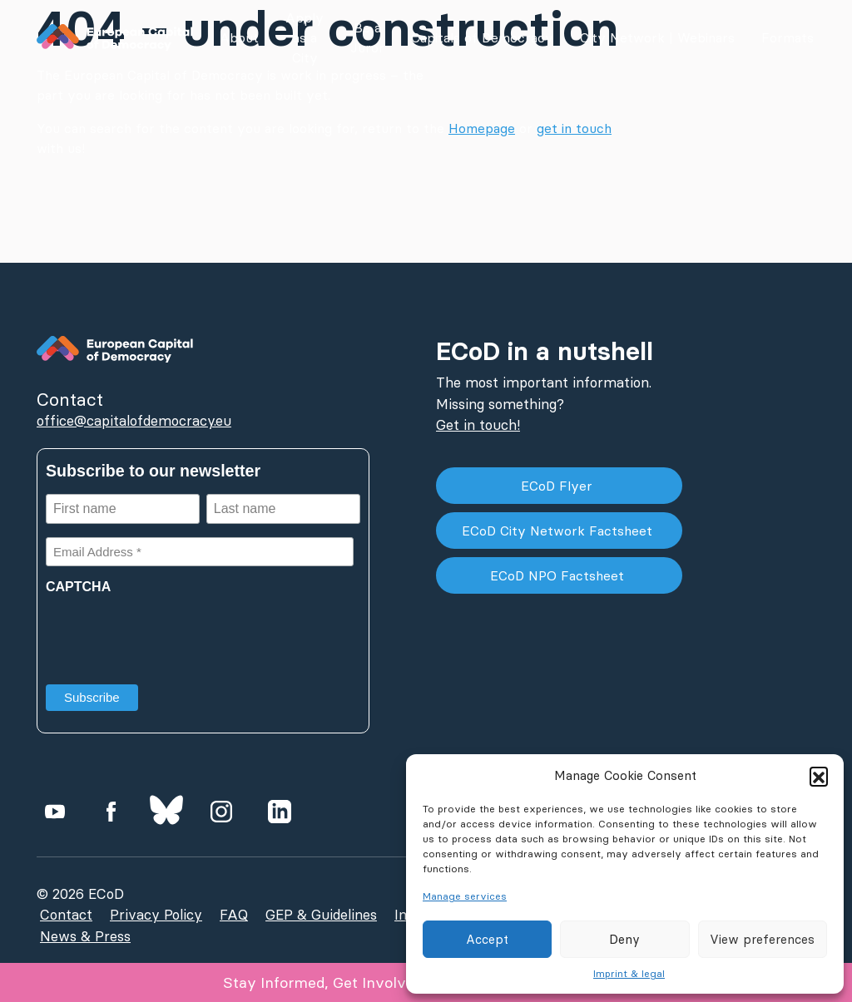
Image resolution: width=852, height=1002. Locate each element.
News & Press (85, 936)
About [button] (239, 37)
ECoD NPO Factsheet (559, 575)
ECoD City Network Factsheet (559, 530)
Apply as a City (304, 37)
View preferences (762, 939)
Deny (624, 939)
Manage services (465, 896)
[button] (818, 776)
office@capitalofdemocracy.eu (134, 421)
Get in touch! (478, 425)
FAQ (234, 915)
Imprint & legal (629, 973)
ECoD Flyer (559, 485)
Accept (487, 939)
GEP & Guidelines (321, 915)
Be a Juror (367, 37)
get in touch (574, 128)
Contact (66, 915)
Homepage (481, 128)
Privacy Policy (156, 915)
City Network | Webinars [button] (657, 37)
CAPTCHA (78, 587)
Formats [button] (787, 37)
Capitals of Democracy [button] (482, 37)
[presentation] (172, 633)
